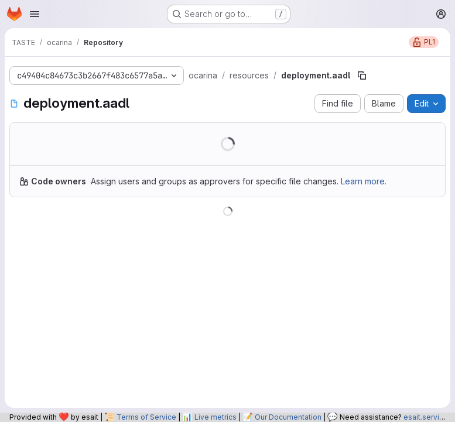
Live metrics (215, 417)
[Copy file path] (362, 75)
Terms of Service (146, 417)
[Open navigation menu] (34, 14)
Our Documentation (288, 417)
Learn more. (363, 181)
